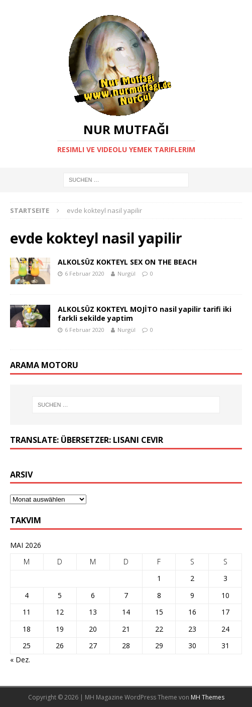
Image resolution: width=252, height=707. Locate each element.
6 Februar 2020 (84, 273)
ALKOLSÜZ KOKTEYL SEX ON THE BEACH (127, 262)
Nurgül (126, 273)
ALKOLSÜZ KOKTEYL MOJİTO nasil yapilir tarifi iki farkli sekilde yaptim (144, 313)
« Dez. (20, 659)
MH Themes (207, 697)
